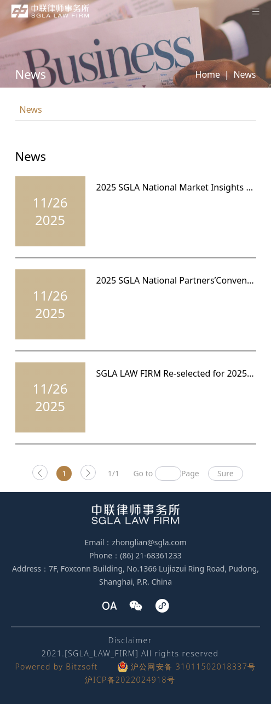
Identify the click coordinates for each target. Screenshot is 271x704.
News (244, 74)
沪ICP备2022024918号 (130, 679)
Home (208, 74)
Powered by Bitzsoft (56, 666)
